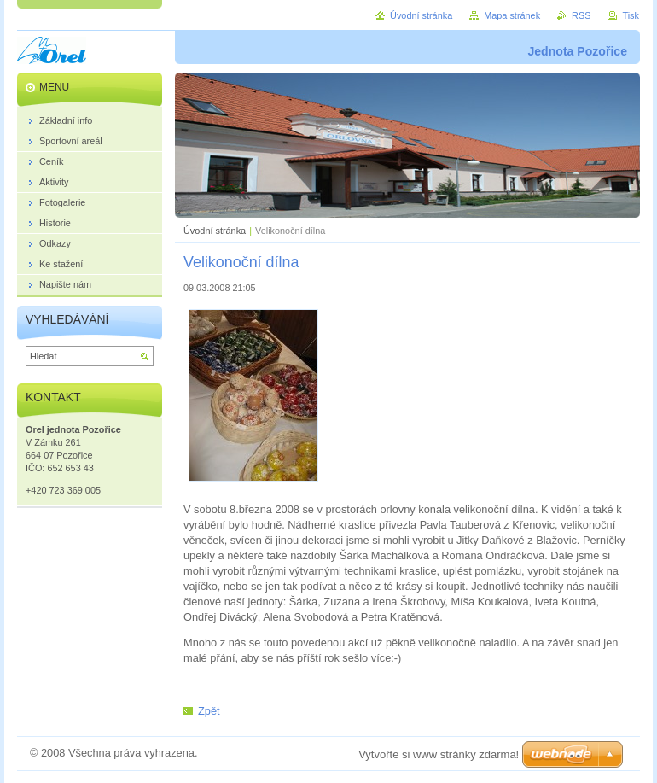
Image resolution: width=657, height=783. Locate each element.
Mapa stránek (512, 15)
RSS (581, 15)
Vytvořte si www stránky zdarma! (438, 754)
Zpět (209, 710)
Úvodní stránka (214, 230)
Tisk (630, 15)
